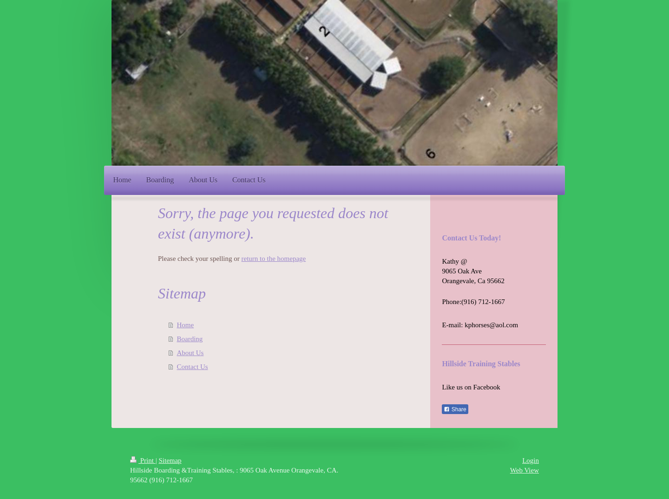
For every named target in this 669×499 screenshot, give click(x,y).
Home (185, 325)
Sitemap (169, 460)
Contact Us (192, 366)
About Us (190, 352)
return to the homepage (274, 258)
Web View (524, 470)
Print (143, 460)
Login (530, 460)
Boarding (190, 339)
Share (455, 409)
